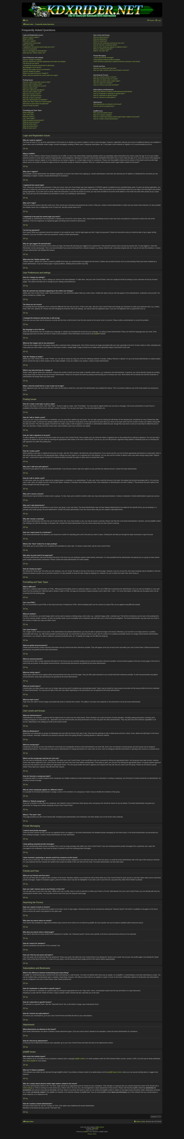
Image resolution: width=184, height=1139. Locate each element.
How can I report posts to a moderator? (35, 99)
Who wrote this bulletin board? (102, 113)
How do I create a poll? (30, 88)
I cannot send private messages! (103, 57)
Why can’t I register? (29, 41)
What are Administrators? (101, 37)
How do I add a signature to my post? (34, 86)
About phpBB (30, 1061)
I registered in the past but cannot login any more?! (39, 47)
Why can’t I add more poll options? (34, 90)
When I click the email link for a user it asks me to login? (40, 75)
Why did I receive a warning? (32, 97)
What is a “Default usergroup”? (103, 49)
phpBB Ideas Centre (115, 1072)
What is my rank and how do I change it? (35, 73)
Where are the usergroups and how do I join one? (108, 43)
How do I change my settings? (32, 59)
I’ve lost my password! (30, 49)
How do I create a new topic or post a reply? (36, 82)
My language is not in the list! (32, 67)
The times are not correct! (31, 63)
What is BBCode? (28, 112)
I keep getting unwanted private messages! (106, 59)
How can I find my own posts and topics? (106, 85)
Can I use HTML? (28, 114)
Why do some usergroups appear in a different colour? (110, 47)
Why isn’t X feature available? (102, 115)
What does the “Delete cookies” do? (34, 53)
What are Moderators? (100, 39)
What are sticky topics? (30, 124)
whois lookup (27, 1088)
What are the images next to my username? (36, 69)
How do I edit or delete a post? (32, 84)
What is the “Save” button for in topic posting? (37, 101)
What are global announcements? (33, 120)
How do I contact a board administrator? (105, 119)
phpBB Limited (80, 1059)
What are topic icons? (30, 128)
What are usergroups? (100, 41)
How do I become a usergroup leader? (105, 45)
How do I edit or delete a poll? (32, 91)
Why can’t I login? (28, 45)
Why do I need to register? (31, 37)
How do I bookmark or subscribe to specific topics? (109, 93)
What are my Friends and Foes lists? (104, 68)
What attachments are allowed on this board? (107, 104)
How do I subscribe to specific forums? (105, 95)
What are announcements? (31, 122)
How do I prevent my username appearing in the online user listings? (44, 61)
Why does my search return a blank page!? (106, 81)
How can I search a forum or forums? (105, 77)
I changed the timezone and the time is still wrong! (38, 65)
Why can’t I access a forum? (32, 94)
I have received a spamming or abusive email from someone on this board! (116, 61)
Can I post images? (29, 118)
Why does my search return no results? (105, 79)
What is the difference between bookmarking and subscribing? (112, 91)
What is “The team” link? (101, 51)
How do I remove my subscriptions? (104, 97)
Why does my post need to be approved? (36, 103)
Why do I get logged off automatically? (35, 51)
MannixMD (95, 1128)
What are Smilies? (28, 116)
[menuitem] (25, 20)
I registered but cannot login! (32, 43)
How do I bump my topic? (31, 105)
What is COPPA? (28, 39)
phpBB (96, 334)
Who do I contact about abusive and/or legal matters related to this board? (116, 116)
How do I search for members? (103, 83)
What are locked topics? (30, 126)
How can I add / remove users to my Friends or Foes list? (111, 70)
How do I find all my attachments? (103, 106)
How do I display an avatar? (31, 71)
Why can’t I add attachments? (32, 95)
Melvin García (100, 1127)
